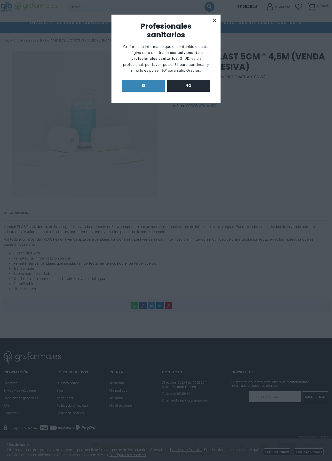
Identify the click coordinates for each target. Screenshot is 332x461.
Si (144, 85)
